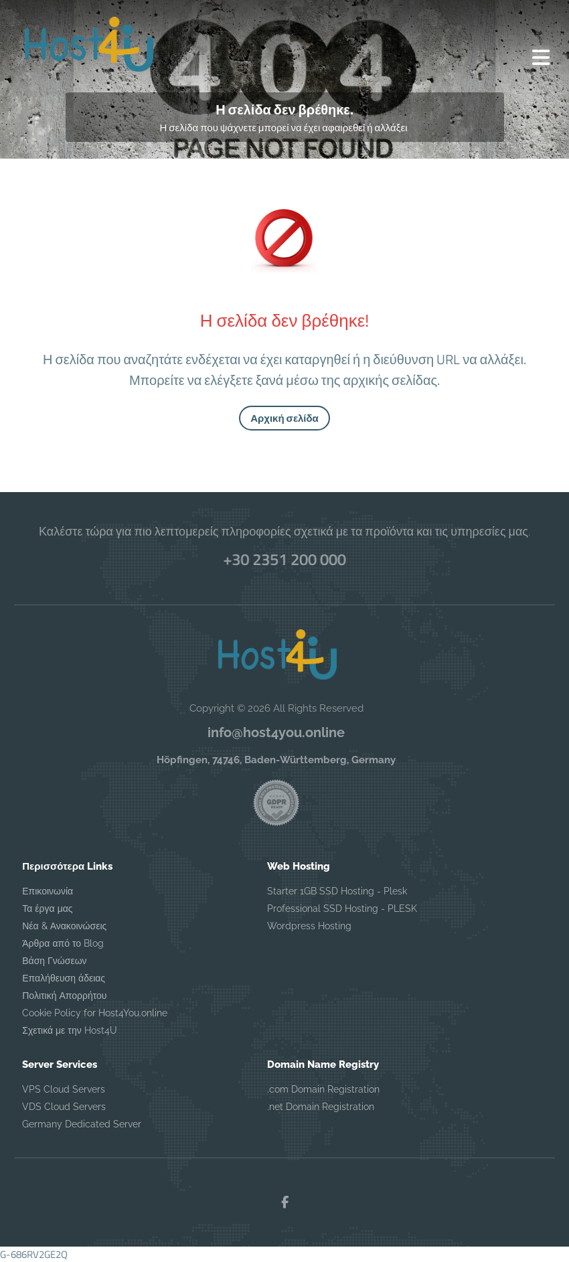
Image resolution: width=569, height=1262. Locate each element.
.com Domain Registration (323, 1089)
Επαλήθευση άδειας (63, 978)
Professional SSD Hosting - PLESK (342, 908)
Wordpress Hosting (309, 926)
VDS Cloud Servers (64, 1106)
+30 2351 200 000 (285, 559)
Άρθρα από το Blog (63, 943)
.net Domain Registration (320, 1106)
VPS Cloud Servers (63, 1089)
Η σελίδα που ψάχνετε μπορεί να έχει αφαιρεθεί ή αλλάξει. (285, 127)
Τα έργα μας (47, 908)
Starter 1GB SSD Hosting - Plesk (337, 891)
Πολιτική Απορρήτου (64, 995)
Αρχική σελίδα (284, 418)
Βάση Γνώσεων (54, 960)
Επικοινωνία (47, 891)
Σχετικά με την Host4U (69, 1030)
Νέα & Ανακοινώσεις (64, 926)
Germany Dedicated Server (81, 1124)
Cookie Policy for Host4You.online (94, 1013)
